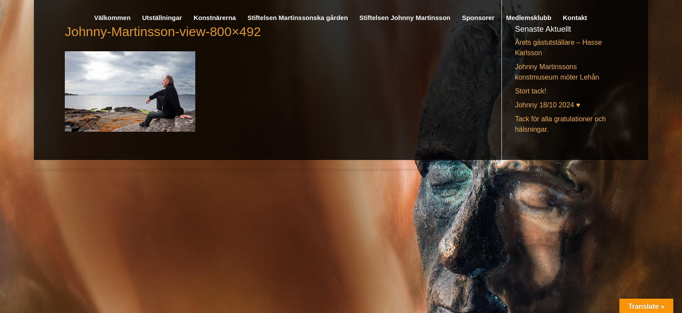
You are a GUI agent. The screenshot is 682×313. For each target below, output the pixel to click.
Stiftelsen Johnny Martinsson (404, 18)
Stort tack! (530, 91)
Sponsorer (478, 18)
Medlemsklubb (528, 18)
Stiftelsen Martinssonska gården (297, 18)
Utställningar (162, 18)
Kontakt (575, 18)
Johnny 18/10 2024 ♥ (547, 105)
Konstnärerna (215, 18)
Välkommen (112, 18)
